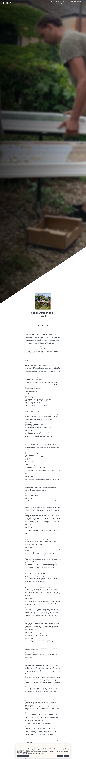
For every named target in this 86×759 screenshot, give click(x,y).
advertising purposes (46, 749)
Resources (74, 3)
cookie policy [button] (64, 747)
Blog (53, 3)
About (49, 3)
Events (57, 3)
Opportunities (63, 3)
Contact (80, 1)
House (69, 3)
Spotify (62, 1)
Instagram (51, 1)
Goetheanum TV (67, 1)
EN (83, 1)
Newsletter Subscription (74, 1)
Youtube (59, 1)
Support (79, 3)
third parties (33, 748)
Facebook (55, 1)
